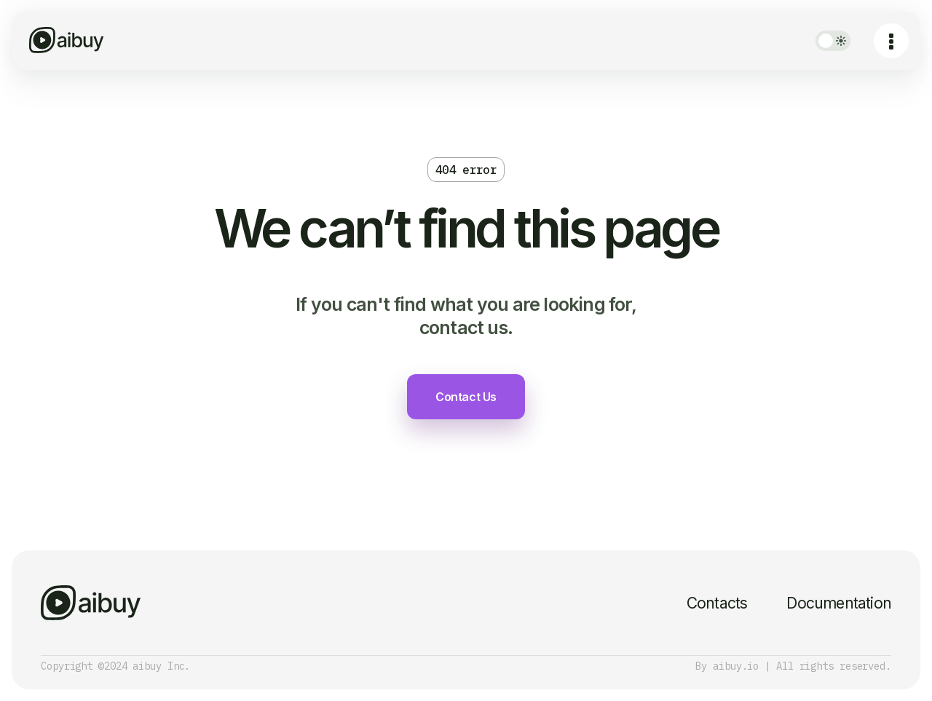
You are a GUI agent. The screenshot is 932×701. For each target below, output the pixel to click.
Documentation (838, 603)
